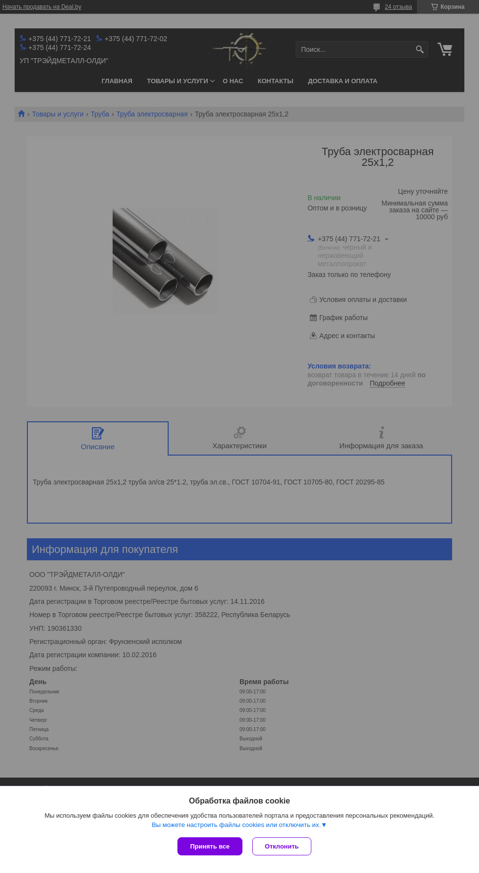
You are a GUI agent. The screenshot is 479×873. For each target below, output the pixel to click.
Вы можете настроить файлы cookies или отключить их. (236, 824)
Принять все (210, 846)
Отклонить (282, 846)
